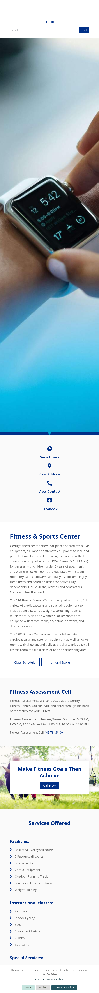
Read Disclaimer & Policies (49, 979)
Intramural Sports (58, 662)
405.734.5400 (53, 732)
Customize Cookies (64, 987)
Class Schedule (24, 662)
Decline (43, 987)
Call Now (49, 785)
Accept (28, 987)
